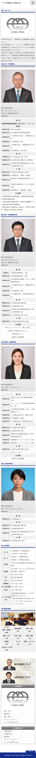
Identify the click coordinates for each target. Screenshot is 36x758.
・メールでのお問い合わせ (11, 722)
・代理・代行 (7, 711)
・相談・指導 (7, 716)
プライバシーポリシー (26, 601)
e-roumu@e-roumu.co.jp (18, 593)
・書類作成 (6, 714)
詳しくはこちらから (17, 574)
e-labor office (15, 755)
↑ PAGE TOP (30, 751)
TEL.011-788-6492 (16, 577)
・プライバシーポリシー (10, 719)
